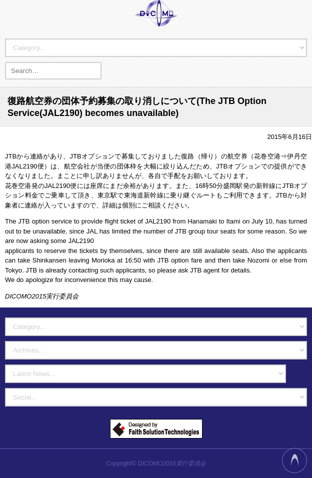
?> (145, 373)
